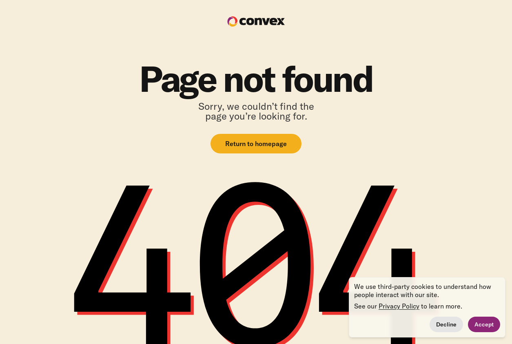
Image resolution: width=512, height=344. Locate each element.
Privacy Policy (399, 306)
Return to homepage (256, 144)
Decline (446, 324)
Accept (484, 324)
